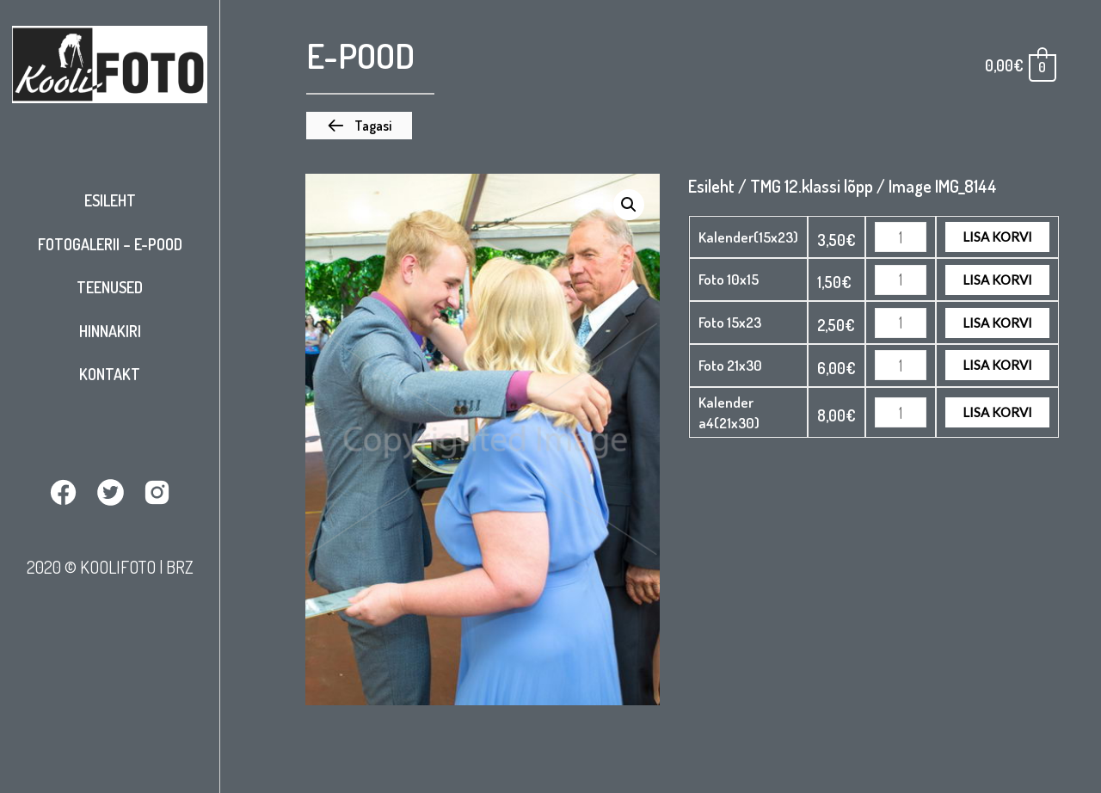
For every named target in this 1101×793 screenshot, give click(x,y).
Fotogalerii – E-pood (110, 244)
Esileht (110, 200)
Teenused (110, 287)
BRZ (180, 567)
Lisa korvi (997, 236)
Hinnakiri (110, 331)
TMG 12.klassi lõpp (811, 186)
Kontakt (109, 374)
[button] (359, 125)
